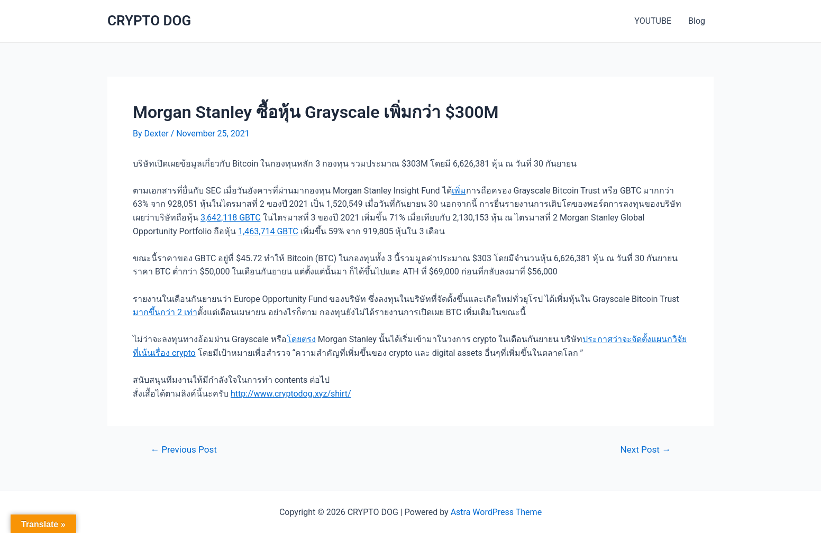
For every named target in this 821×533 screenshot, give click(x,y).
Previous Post (183, 449)
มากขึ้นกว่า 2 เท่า (165, 312)
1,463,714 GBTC (268, 231)
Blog (696, 21)
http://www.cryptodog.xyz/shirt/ (291, 394)
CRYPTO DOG (149, 21)
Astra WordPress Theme (496, 512)
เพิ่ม (459, 191)
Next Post (646, 449)
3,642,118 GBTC (230, 218)
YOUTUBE (652, 21)
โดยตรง (301, 339)
